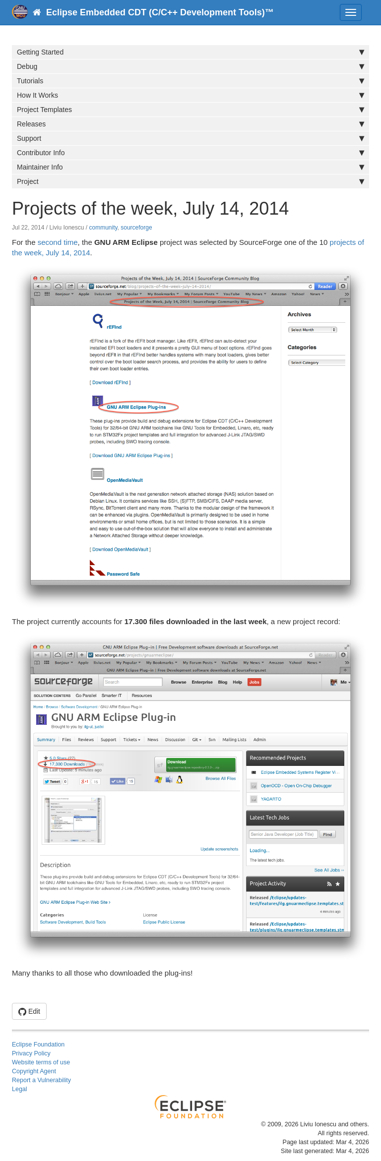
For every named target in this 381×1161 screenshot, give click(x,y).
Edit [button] (29, 1011)
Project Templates (190, 110)
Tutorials (190, 81)
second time (58, 242)
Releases (190, 124)
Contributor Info (190, 153)
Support (190, 138)
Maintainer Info (190, 167)
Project (190, 181)
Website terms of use (41, 1062)
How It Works (190, 95)
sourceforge (136, 227)
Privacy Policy (31, 1053)
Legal (19, 1089)
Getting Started (190, 52)
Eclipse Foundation (38, 1044)
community (103, 227)
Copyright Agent (34, 1071)
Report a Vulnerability (41, 1080)
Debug (190, 66)
